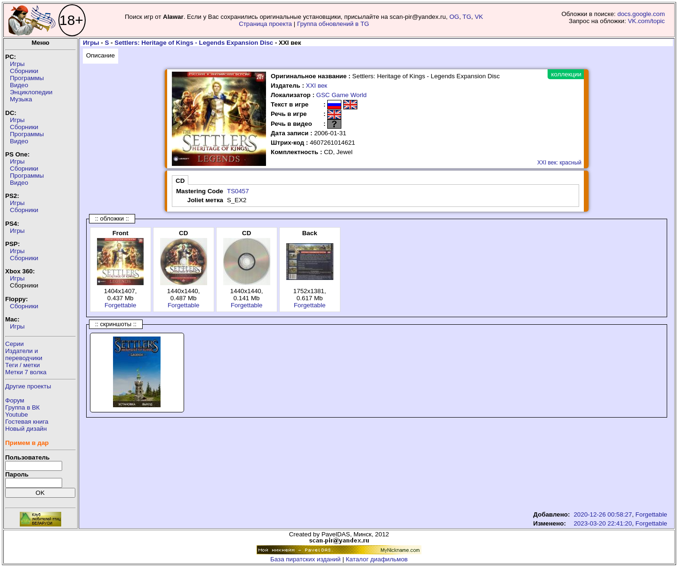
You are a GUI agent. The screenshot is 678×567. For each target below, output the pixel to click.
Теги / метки (22, 365)
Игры (17, 63)
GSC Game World (341, 95)
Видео (19, 85)
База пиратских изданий (305, 559)
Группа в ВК (22, 407)
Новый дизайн (26, 428)
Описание (100, 55)
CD (180, 180)
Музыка (21, 99)
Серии (14, 343)
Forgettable (120, 305)
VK (479, 16)
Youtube (16, 414)
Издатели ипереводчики (23, 354)
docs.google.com (641, 13)
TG (466, 16)
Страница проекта (265, 23)
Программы (27, 78)
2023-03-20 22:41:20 (602, 523)
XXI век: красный (559, 162)
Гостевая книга (26, 421)
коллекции (566, 74)
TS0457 (238, 191)
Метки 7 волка (26, 372)
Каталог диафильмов (377, 559)
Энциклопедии (31, 92)
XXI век (316, 85)
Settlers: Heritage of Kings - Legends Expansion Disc (193, 42)
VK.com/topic (646, 21)
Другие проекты (28, 386)
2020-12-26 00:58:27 (602, 514)
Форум (14, 400)
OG (454, 16)
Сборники (24, 70)
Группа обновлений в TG (333, 23)
